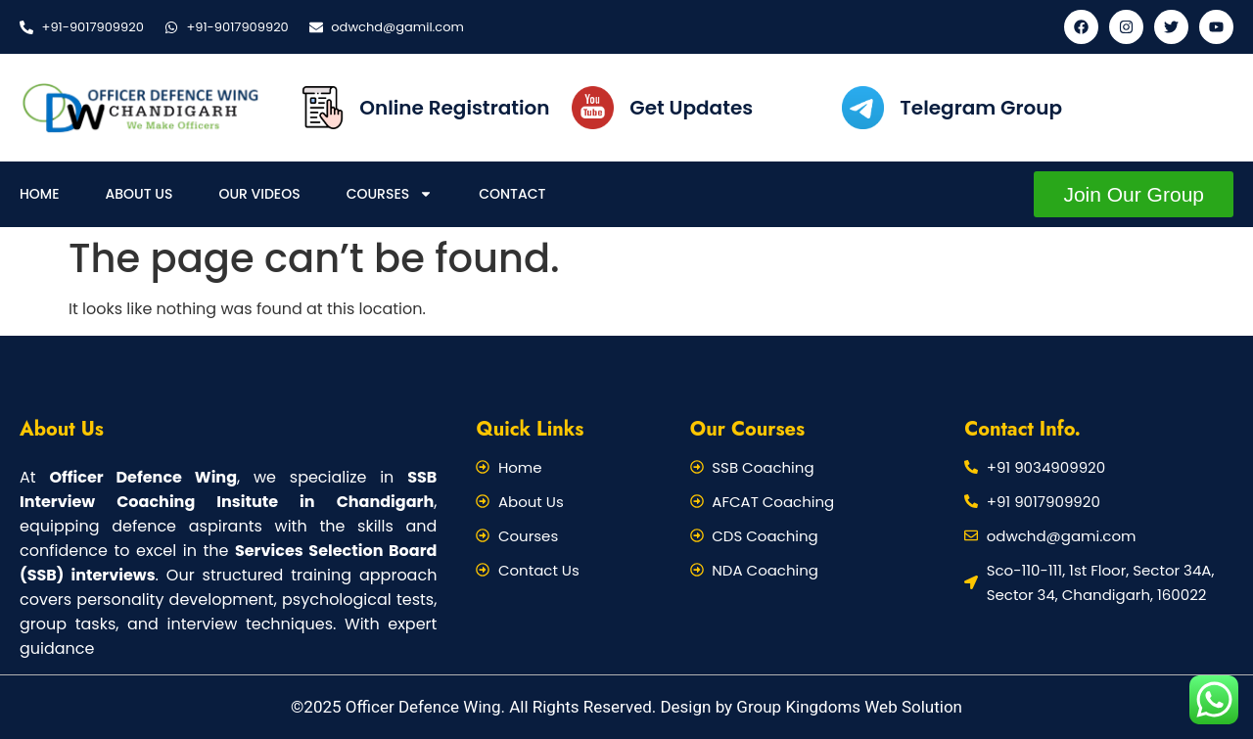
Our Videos (259, 194)
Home (40, 194)
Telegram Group (981, 107)
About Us (139, 194)
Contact (512, 194)
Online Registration (454, 107)
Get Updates (691, 107)
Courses (390, 193)
